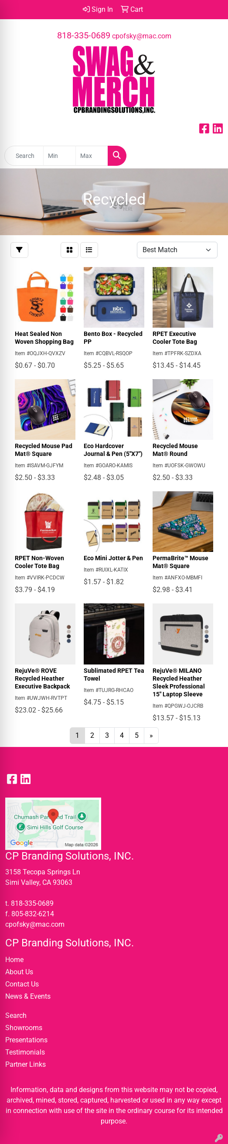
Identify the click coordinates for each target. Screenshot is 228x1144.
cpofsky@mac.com (141, 36)
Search (16, 1015)
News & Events (28, 996)
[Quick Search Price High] (91, 156)
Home (14, 960)
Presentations (26, 1040)
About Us (19, 972)
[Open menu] (210, 155)
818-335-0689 (83, 35)
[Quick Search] (24, 156)
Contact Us (22, 984)
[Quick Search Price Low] (59, 156)
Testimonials (25, 1052)
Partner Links (25, 1064)
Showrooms (23, 1028)
